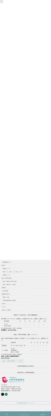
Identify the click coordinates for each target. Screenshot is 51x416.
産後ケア (4, 265)
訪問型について (6, 275)
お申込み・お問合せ (6, 310)
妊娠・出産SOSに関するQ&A (10, 281)
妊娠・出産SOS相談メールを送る (12, 361)
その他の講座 (5, 290)
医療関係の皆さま (6, 294)
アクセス (4, 306)
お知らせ (4, 303)
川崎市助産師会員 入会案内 (9, 300)
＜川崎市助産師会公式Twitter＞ (25, 366)
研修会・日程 (6, 297)
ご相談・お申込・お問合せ (24, 413)
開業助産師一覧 (6, 262)
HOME (7, 413)
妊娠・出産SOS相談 (6, 278)
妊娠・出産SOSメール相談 (9, 284)
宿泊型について (6, 268)
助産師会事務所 (42, 413)
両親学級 (4, 287)
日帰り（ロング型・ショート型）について (13, 271)
